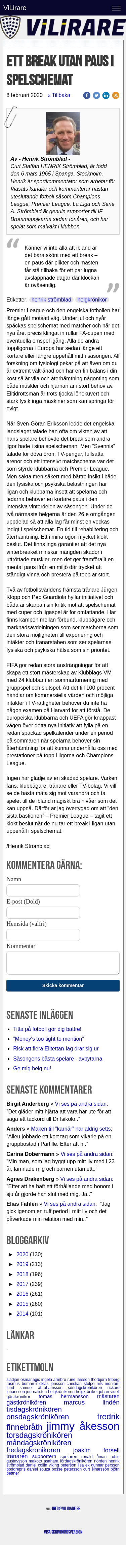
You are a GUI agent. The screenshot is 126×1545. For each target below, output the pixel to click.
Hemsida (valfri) (26, 923)
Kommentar (20, 946)
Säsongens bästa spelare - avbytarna (58, 1059)
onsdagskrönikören (51, 1417)
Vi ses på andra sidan (81, 1104)
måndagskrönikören (38, 1443)
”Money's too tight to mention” (48, 1039)
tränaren (19, 1456)
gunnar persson (105, 1465)
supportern (46, 1456)
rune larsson (79, 1379)
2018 (22, 1274)
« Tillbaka (58, 95)
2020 (22, 1254)
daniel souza (39, 1469)
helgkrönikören (62, 1391)
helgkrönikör (92, 300)
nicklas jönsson (51, 1383)
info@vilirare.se (66, 1508)
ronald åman (96, 1456)
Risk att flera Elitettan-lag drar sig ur (55, 1048)
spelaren (70, 1456)
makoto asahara (44, 1461)
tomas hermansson (68, 1396)
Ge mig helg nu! (32, 1068)
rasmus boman (21, 1383)
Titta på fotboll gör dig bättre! (47, 1029)
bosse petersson (67, 1469)
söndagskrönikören (88, 1387)
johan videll (109, 1391)
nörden (101, 1461)
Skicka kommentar (63, 985)
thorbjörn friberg (105, 1379)
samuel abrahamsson (43, 1387)
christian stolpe (81, 1383)
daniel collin (37, 1465)
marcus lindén (92, 1402)
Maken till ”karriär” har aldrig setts (71, 1129)
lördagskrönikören (77, 1461)
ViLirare (15, 7)
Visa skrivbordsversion (63, 1532)
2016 (22, 1294)
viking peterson (63, 1465)
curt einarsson (97, 1469)
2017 (22, 1284)
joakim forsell (96, 1450)
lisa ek (84, 1465)
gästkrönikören (35, 1402)
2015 (22, 1304)
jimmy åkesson (82, 1426)
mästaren (108, 1396)
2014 (22, 1314)
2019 (22, 1264)
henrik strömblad (51, 300)
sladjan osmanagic (23, 1379)
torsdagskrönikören (39, 1435)
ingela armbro (54, 1379)
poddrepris (16, 1469)
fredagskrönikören (39, 1450)
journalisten (37, 1391)
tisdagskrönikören (34, 1409)
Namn (13, 879)
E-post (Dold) (23, 901)
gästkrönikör (22, 1396)
